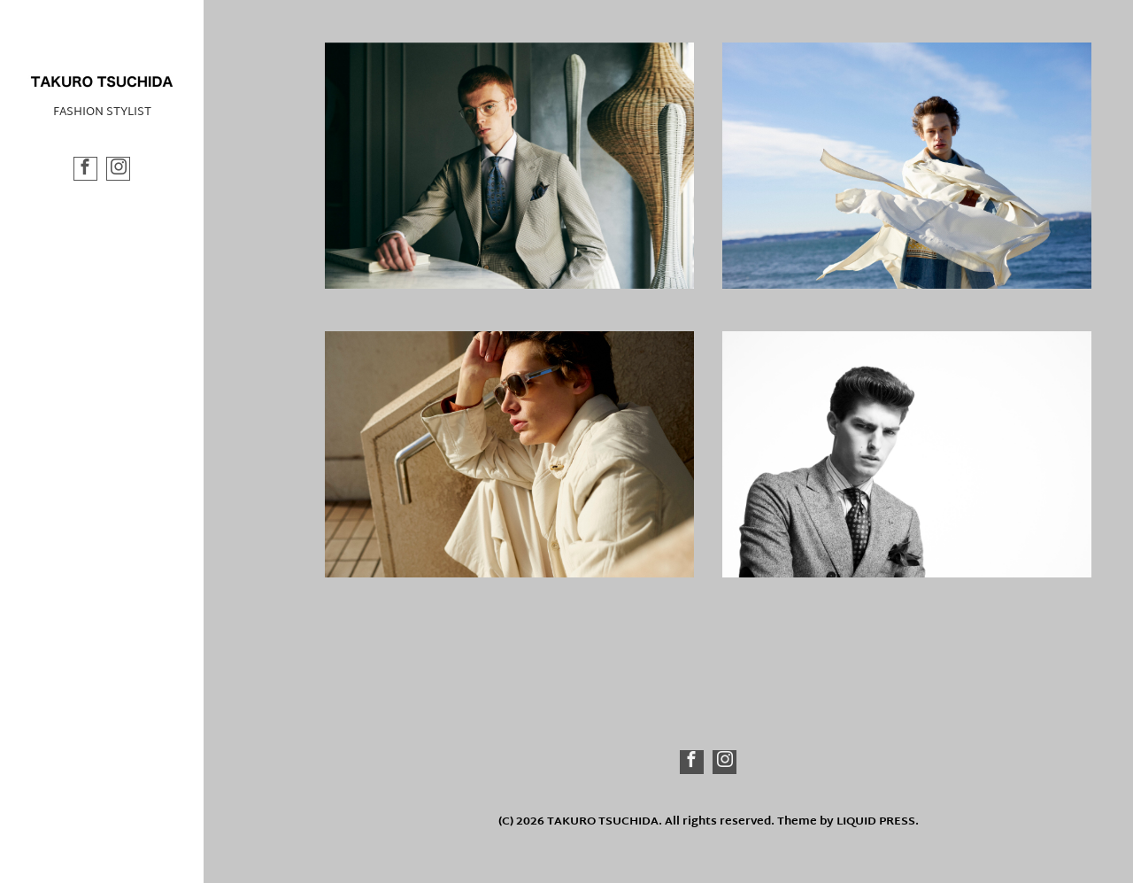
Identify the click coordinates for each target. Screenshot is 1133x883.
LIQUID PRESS (875, 822)
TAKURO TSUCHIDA (603, 822)
